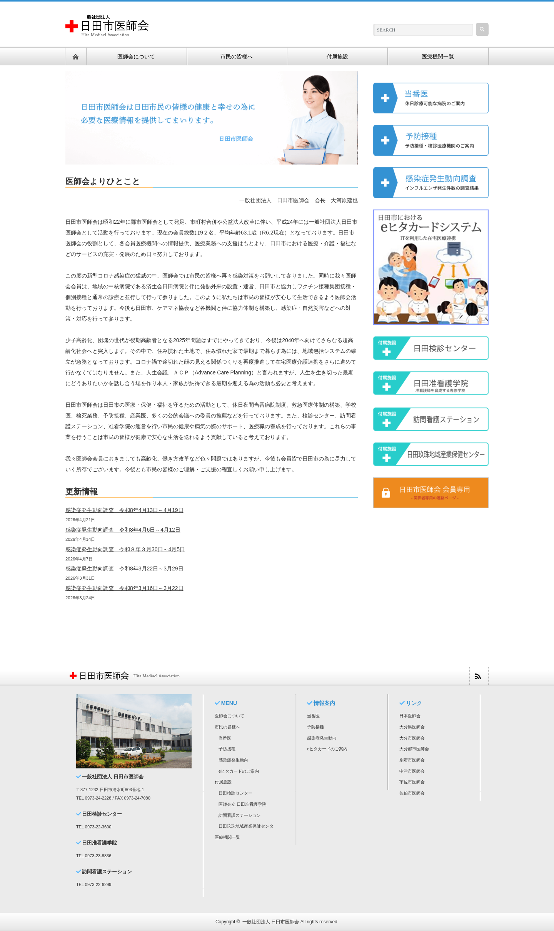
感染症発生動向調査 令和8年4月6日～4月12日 (122, 530)
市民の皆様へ (227, 727)
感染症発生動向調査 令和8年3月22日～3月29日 (124, 568)
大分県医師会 (412, 727)
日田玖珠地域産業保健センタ (246, 826)
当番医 (225, 738)
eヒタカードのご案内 (239, 771)
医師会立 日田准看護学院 (242, 804)
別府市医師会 (412, 760)
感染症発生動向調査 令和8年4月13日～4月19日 (124, 510)
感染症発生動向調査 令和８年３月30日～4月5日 (125, 549)
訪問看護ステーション (240, 815)
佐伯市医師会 (412, 793)
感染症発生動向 (233, 760)
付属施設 (223, 782)
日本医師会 (410, 715)
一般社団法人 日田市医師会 (270, 921)
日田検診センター (235, 793)
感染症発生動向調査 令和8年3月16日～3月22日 (124, 588)
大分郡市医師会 (414, 748)
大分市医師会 (412, 738)
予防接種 (227, 748)
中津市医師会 (412, 771)
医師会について (229, 715)
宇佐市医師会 (412, 782)
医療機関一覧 (227, 837)
